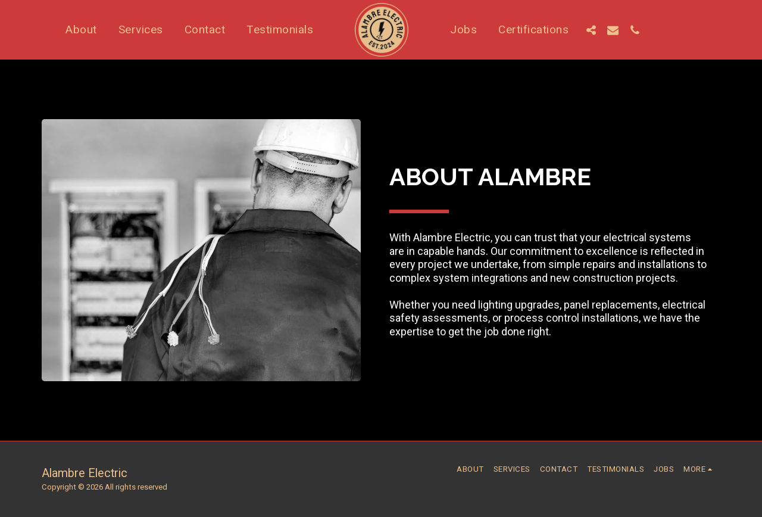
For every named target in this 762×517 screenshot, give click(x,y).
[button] (590, 30)
